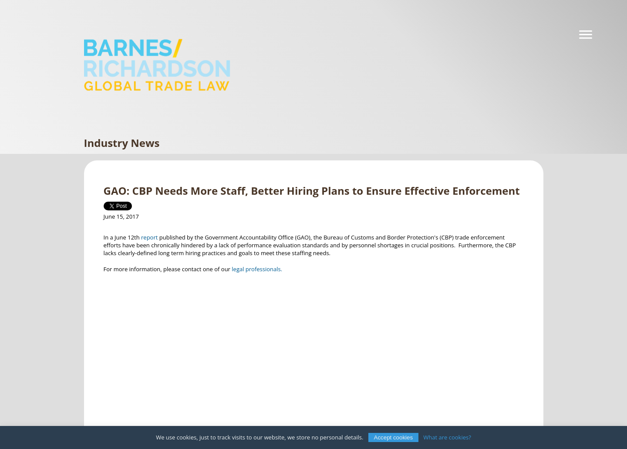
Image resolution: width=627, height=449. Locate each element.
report (149, 237)
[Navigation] (586, 34)
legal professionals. (257, 269)
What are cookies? (447, 437)
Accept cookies (393, 437)
